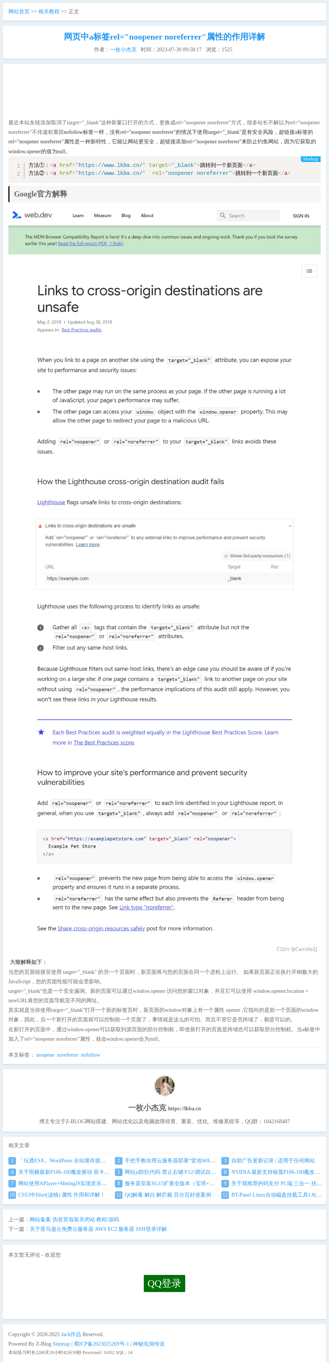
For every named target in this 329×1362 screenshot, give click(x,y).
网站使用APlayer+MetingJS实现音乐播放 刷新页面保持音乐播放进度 (93, 1183)
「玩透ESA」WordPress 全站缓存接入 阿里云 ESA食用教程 (82, 1161)
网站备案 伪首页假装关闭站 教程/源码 (74, 1219)
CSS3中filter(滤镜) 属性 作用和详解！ (56, 1195)
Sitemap (61, 1344)
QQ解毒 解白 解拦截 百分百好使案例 (163, 1195)
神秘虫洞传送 (149, 1344)
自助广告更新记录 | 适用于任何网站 (268, 1161)
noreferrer (67, 1055)
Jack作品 (71, 1334)
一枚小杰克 (123, 49)
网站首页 (19, 11)
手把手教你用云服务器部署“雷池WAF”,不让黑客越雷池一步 (190, 1161)
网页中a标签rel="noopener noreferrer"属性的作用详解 (164, 36)
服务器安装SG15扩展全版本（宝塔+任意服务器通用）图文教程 (194, 1183)
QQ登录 (164, 1283)
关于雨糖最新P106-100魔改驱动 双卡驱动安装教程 (72, 1172)
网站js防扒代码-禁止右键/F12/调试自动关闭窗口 (176, 1172)
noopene (45, 1055)
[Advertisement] (163, 93)
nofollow (90, 1055)
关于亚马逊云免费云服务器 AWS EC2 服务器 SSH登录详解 (98, 1229)
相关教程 (49, 11)
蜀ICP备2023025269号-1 (101, 1344)
